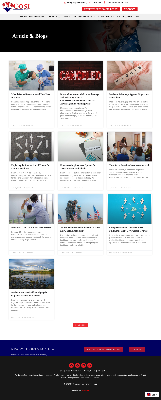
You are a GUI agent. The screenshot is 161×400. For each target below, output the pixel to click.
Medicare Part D (106, 17)
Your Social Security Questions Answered (129, 165)
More (138, 17)
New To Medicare (38, 17)
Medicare (23, 17)
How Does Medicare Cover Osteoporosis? (31, 227)
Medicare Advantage (85, 17)
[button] (80, 325)
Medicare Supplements (60, 17)
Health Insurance (125, 17)
